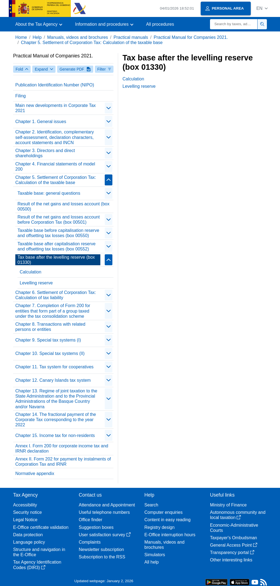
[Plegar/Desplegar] (108, 108)
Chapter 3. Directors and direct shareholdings (45, 153)
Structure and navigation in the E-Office (39, 552)
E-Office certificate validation (40, 527)
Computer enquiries (163, 512)
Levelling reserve (36, 283)
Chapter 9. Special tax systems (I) (48, 340)
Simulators (154, 554)
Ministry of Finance (228, 505)
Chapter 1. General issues (40, 121)
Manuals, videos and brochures (77, 37)
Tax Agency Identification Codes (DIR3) (37, 565)
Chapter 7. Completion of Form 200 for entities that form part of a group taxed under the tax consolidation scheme (52, 310)
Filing (20, 96)
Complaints (90, 542)
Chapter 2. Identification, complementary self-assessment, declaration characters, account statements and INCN (54, 137)
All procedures (160, 24)
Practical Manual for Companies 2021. (191, 37)
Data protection (28, 534)
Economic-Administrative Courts (234, 528)
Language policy (29, 542)
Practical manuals (130, 37)
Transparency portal (232, 552)
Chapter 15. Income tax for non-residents (55, 435)
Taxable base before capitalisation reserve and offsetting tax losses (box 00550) (58, 233)
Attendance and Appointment (107, 505)
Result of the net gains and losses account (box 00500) (63, 206)
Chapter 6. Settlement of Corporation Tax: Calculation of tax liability (55, 295)
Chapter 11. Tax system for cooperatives (54, 367)
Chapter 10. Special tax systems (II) (49, 353)
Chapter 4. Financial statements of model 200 (55, 166)
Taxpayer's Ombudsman (233, 537)
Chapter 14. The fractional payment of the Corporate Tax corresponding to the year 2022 (55, 419)
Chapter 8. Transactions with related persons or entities (50, 327)
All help (151, 562)
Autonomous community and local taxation (238, 515)
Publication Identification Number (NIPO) (54, 85)
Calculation (30, 272)
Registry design (159, 527)
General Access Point (233, 545)
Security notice (27, 512)
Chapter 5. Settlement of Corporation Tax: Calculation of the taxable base (91, 42)
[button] (262, 8)
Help (37, 37)
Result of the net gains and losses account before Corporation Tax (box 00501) (59, 220)
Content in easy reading (167, 519)
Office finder (90, 519)
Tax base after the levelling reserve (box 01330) (56, 260)
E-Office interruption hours (169, 534)
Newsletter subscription (101, 549)
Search (151, 505)
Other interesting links (231, 560)
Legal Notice (25, 519)
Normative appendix (34, 473)
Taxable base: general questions (49, 193)
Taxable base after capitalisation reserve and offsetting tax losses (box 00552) (57, 246)
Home (21, 37)
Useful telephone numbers (104, 512)
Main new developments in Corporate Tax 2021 (55, 108)
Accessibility (25, 505)
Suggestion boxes (96, 527)
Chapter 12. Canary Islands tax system (53, 380)
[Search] (234, 24)
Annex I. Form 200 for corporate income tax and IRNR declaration (61, 448)
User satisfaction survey (105, 534)
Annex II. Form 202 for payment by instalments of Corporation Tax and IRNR (63, 462)
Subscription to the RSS (102, 557)
